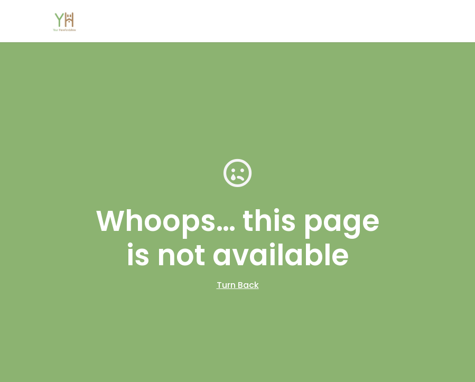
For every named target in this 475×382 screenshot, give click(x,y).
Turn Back (238, 285)
